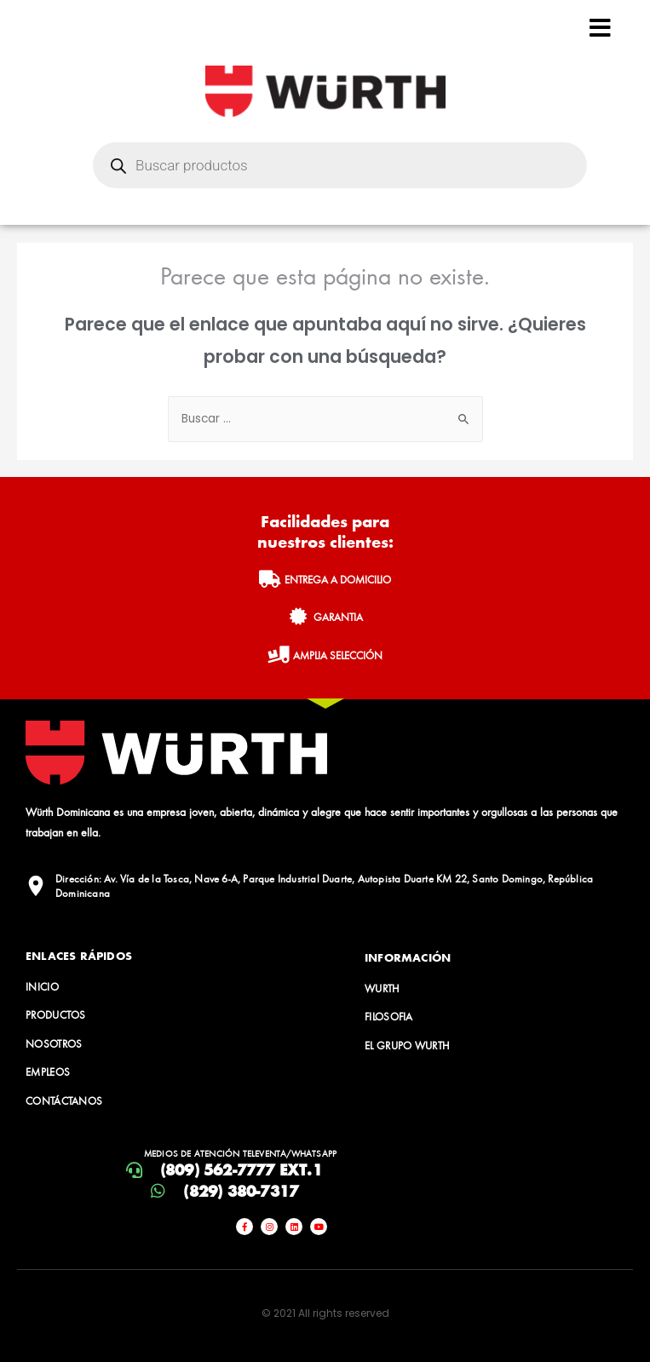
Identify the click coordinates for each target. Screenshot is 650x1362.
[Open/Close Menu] (600, 28)
